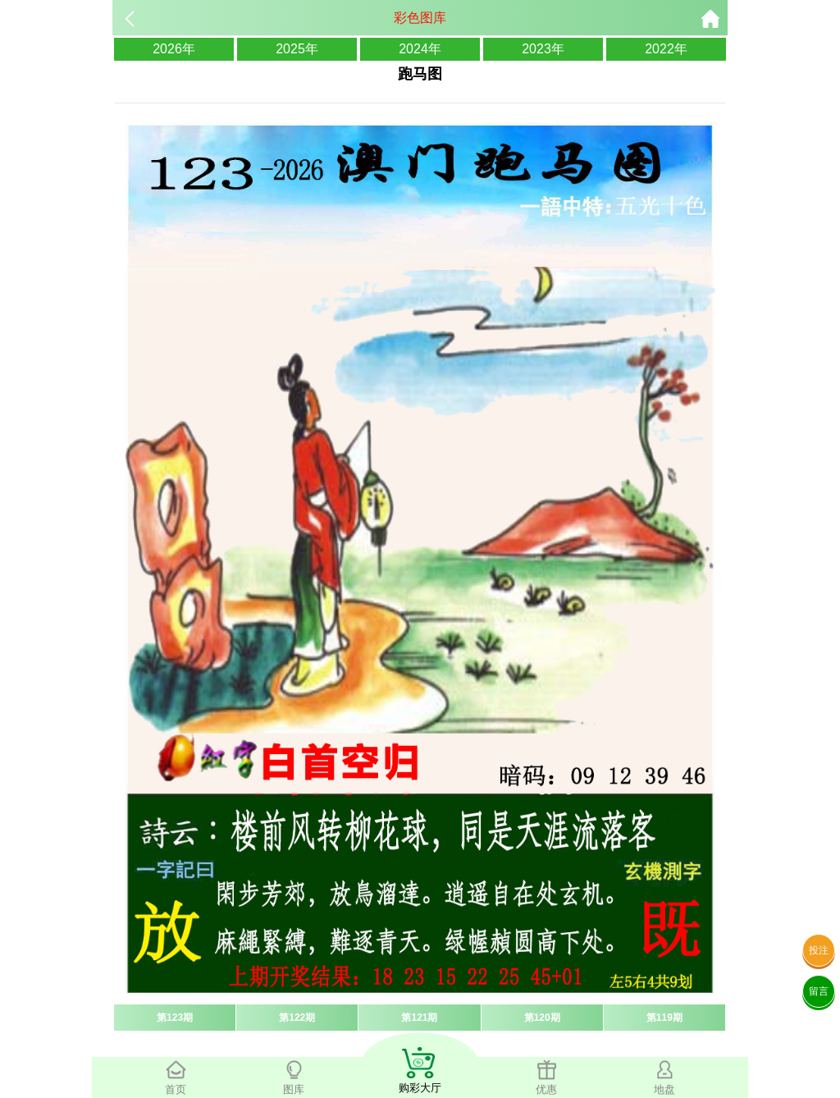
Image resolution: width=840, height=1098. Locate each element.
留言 (819, 991)
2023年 (543, 49)
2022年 (666, 49)
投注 (819, 950)
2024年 (420, 49)
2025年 (297, 49)
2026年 (174, 49)
